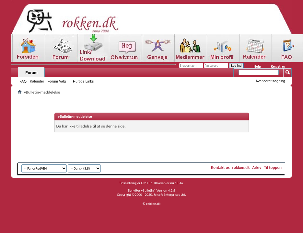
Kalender (37, 81)
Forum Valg (57, 81)
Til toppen (273, 167)
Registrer (278, 66)
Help (257, 66)
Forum (31, 73)
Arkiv (256, 167)
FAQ (23, 81)
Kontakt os (220, 167)
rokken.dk (241, 167)
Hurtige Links (83, 81)
